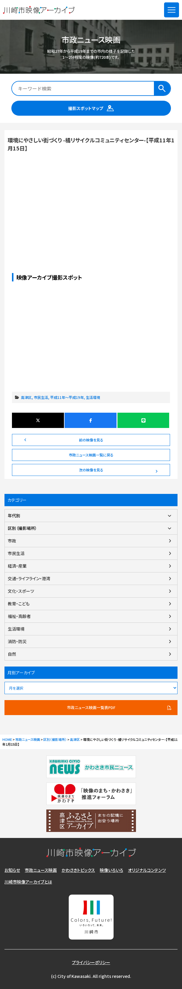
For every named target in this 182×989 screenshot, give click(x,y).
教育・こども (19, 604)
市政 (12, 541)
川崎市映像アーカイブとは (28, 882)
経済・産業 (17, 566)
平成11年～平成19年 (67, 397)
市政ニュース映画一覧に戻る (91, 454)
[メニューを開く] (171, 9)
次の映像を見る (91, 469)
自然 (12, 654)
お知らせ (12, 870)
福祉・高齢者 (19, 616)
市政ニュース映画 (41, 870)
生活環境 (93, 397)
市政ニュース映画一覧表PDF (91, 707)
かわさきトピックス (78, 870)
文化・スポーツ (21, 591)
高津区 (26, 397)
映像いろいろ (111, 870)
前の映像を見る (91, 439)
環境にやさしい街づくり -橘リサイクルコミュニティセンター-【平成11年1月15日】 (91, 200)
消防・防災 (17, 641)
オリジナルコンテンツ (147, 870)
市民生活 (41, 397)
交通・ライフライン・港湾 (29, 578)
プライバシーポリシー (91, 962)
